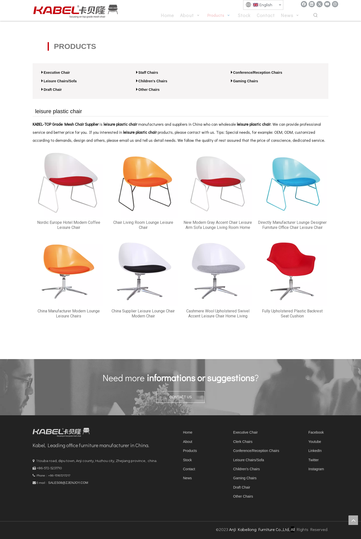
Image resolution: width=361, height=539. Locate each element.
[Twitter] (319, 4)
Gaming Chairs (245, 81)
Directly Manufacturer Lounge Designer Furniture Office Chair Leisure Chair (292, 225)
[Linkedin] (312, 4)
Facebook (316, 432)
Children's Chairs (152, 81)
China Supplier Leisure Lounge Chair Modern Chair (143, 313)
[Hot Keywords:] (315, 15)
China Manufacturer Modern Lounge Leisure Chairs (69, 313)
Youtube (314, 442)
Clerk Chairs (242, 442)
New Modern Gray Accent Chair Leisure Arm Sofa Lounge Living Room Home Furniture (218, 225)
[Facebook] (304, 4)
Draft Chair (53, 90)
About (187, 442)
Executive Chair (57, 73)
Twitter (313, 460)
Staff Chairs (148, 73)
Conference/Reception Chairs (257, 73)
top (353, 520)
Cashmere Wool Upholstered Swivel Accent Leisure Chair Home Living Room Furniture (217, 314)
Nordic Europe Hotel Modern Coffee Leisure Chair (68, 225)
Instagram (316, 469)
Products (190, 451)
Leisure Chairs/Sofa (60, 81)
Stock (187, 460)
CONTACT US (180, 397)
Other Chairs (149, 90)
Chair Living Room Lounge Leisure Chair (143, 225)
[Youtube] (327, 4)
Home (187, 432)
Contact (189, 469)
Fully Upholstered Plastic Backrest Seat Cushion (292, 313)
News (187, 478)
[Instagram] (335, 4)
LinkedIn (315, 451)
